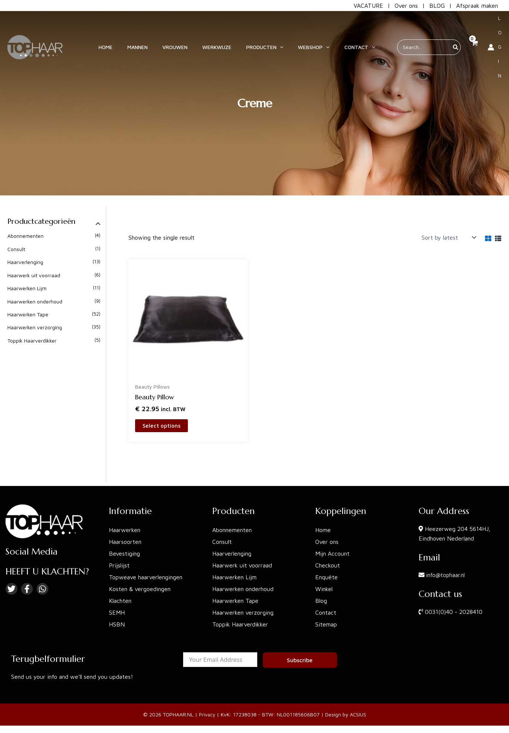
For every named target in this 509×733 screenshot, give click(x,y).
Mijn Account (332, 555)
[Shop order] (448, 237)
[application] (288, 29)
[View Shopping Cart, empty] (461, 29)
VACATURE (368, 5)
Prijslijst (119, 566)
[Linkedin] (42, 590)
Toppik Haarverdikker (31, 340)
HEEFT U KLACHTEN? (47, 573)
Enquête (326, 578)
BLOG (437, 5)
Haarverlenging (25, 262)
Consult (16, 249)
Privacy (207, 716)
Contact (325, 614)
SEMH (117, 614)
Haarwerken (124, 531)
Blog (321, 602)
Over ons (406, 5)
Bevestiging (124, 555)
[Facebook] (27, 590)
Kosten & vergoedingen (140, 590)
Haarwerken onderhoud (34, 301)
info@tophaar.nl (446, 576)
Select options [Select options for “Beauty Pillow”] (162, 426)
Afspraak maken (477, 5)
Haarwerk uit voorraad (33, 275)
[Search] (443, 29)
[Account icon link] (489, 29)
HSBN (117, 625)
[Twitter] (11, 590)
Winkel (324, 590)
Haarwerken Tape (27, 314)
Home (323, 531)
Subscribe (300, 661)
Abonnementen (25, 236)
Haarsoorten (125, 543)
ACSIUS (358, 716)
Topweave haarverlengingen (145, 578)
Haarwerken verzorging (34, 327)
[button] (273, 29)
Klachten (120, 602)
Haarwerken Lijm (27, 288)
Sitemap (326, 625)
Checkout (327, 566)
